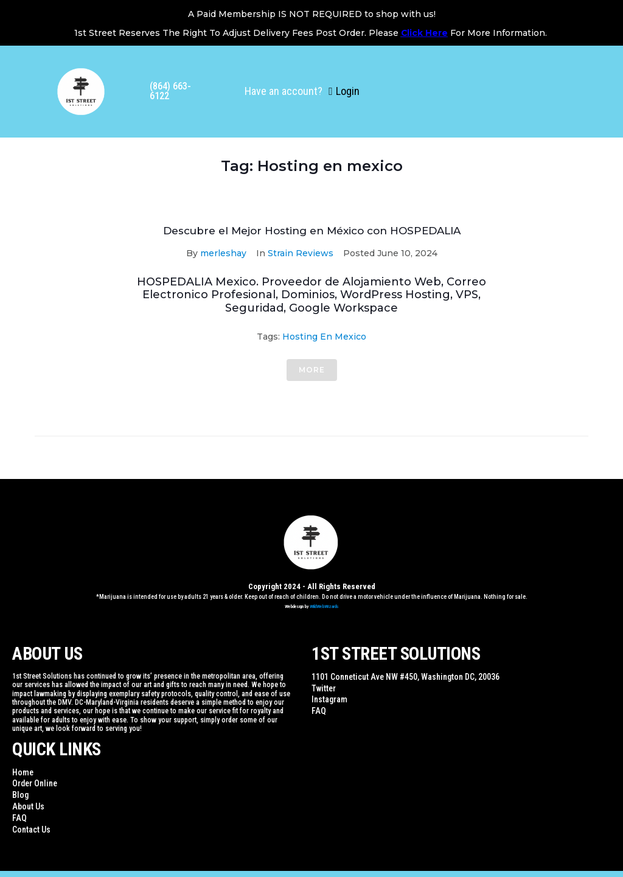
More (312, 369)
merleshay (223, 253)
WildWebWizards (324, 606)
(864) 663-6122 (170, 91)
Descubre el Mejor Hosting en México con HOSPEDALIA (312, 231)
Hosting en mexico (324, 336)
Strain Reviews (300, 253)
